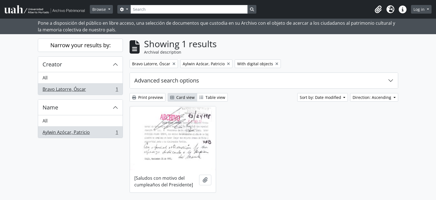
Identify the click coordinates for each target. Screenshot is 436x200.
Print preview (147, 97)
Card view (182, 97)
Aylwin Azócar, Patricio (80, 133)
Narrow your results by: (80, 45)
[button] (378, 9)
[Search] (189, 9)
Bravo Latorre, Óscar (80, 90)
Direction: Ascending (372, 97)
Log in (419, 9)
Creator (52, 64)
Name (50, 107)
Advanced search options (166, 80)
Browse (99, 9)
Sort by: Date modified (321, 97)
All (45, 78)
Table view (212, 97)
